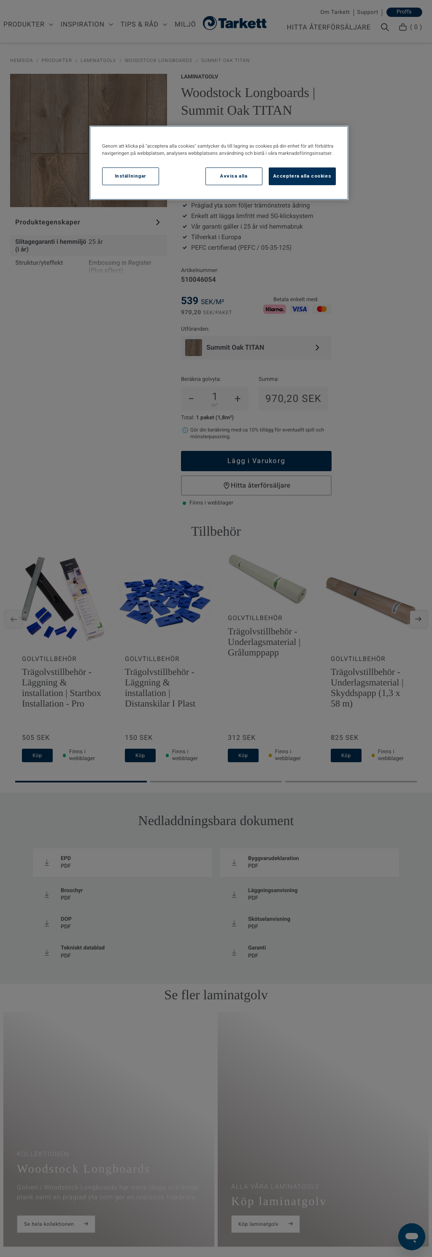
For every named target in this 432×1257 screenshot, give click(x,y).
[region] (218, 163)
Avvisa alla (233, 176)
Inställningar (130, 176)
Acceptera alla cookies (302, 176)
